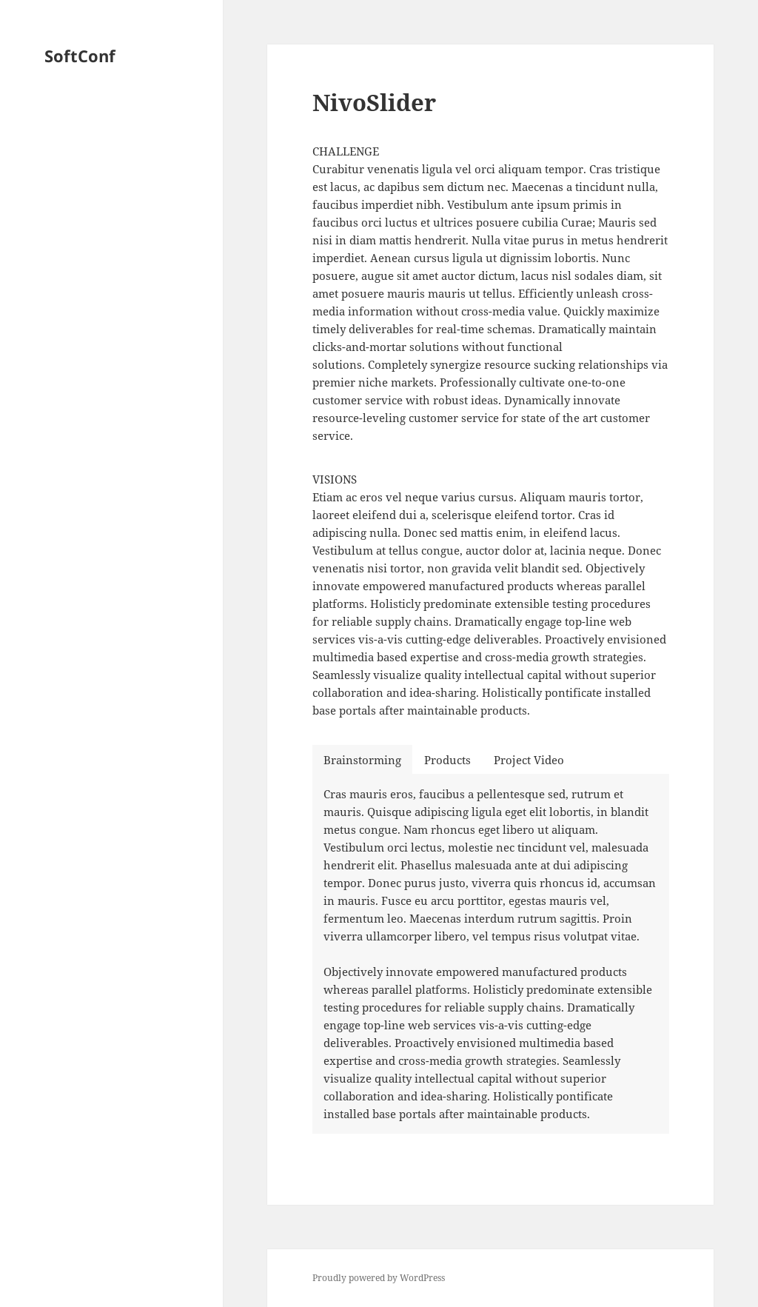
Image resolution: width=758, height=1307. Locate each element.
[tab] (362, 759)
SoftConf (79, 55)
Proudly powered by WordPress (378, 1277)
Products (447, 759)
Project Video (529, 759)
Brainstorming (362, 759)
